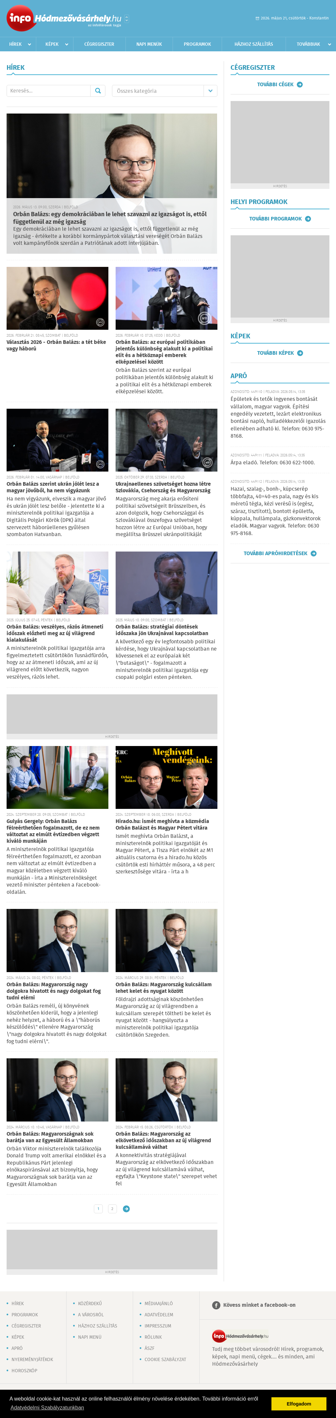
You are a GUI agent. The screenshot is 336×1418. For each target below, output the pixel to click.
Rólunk (153, 1337)
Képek (52, 44)
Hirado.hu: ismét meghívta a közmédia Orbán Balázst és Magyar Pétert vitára (162, 824)
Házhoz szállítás (254, 44)
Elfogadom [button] (299, 1403)
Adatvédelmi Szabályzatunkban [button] (47, 1407)
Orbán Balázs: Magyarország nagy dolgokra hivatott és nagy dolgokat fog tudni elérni (54, 991)
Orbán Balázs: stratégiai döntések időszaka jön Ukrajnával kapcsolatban (162, 630)
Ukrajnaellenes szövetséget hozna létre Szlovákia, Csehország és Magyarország (163, 487)
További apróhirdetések (275, 553)
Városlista (126, 18)
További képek (275, 353)
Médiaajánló (159, 1303)
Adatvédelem (159, 1315)
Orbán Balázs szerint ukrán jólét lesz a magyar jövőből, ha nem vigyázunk (53, 487)
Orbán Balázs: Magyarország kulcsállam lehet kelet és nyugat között (164, 988)
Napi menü (89, 1337)
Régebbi (126, 1209)
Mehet (97, 91)
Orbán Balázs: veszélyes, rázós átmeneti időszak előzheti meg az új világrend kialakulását (55, 633)
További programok (275, 219)
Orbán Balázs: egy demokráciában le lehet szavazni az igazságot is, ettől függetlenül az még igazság (110, 218)
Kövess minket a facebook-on (259, 1305)
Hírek (15, 44)
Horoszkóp (24, 1371)
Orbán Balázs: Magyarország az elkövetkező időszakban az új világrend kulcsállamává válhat (163, 1140)
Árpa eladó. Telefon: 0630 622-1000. (273, 463)
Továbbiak (308, 44)
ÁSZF (149, 1348)
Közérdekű (90, 1303)
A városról (91, 1315)
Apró (17, 1348)
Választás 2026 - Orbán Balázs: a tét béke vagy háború (56, 345)
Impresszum (158, 1326)
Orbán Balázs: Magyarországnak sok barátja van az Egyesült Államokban (50, 1137)
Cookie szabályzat (165, 1359)
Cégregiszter (99, 44)
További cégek (275, 85)
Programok (197, 44)
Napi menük (149, 44)
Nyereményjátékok (32, 1359)
